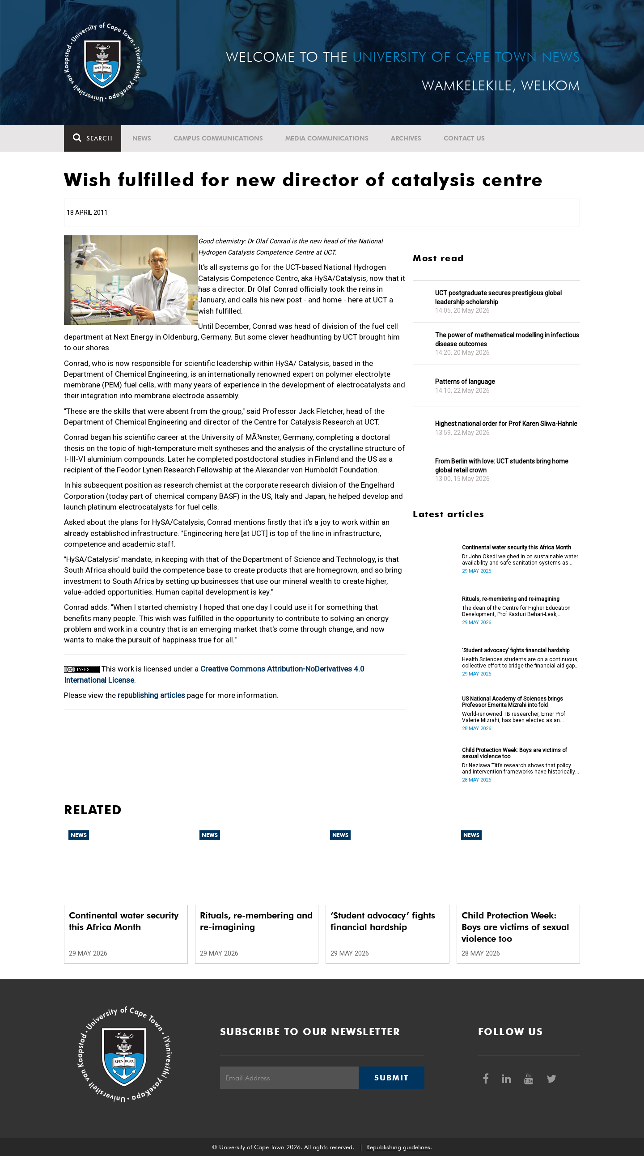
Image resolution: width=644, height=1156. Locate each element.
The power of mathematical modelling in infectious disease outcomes (507, 340)
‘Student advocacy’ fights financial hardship (515, 650)
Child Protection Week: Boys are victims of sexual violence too (514, 753)
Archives (406, 138)
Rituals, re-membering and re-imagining (510, 599)
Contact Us (464, 138)
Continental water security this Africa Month (516, 547)
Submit (391, 1077)
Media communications (327, 138)
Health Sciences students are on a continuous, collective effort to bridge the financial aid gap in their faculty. (520, 662)
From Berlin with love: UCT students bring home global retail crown (501, 466)
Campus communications (218, 138)
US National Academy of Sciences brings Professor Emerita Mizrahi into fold (512, 702)
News (141, 138)
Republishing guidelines (398, 1147)
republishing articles (151, 695)
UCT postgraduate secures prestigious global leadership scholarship (498, 297)
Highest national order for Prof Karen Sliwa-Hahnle (506, 423)
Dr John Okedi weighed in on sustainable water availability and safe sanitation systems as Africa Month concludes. (520, 559)
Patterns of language (465, 381)
